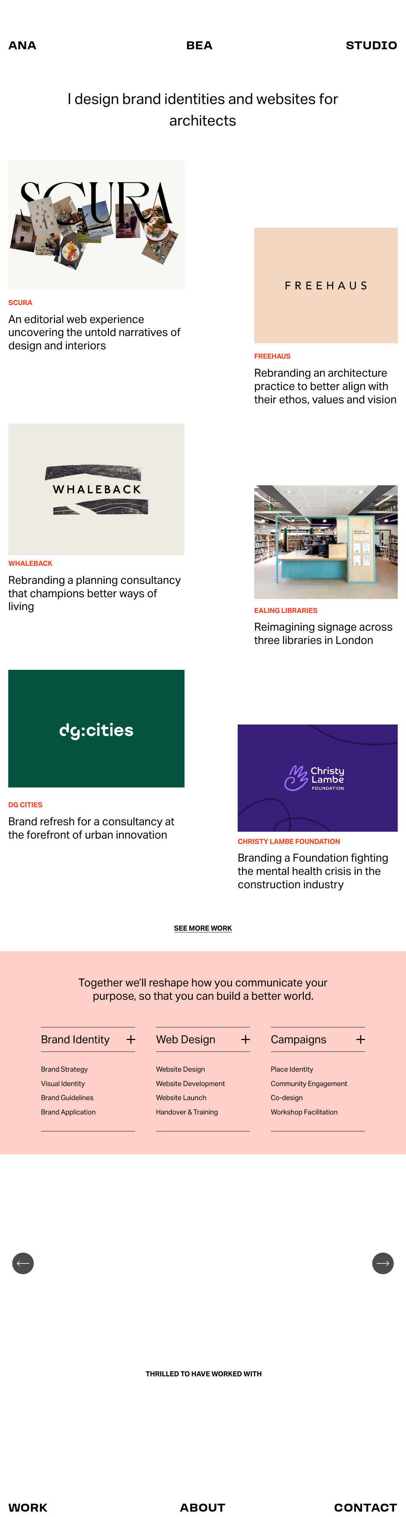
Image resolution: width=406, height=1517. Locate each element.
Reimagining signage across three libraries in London (323, 633)
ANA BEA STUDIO (203, 44)
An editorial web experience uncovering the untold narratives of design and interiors (94, 333)
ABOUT (203, 1507)
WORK (28, 1507)
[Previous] (23, 1263)
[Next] (383, 1263)
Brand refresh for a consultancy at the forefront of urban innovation (91, 828)
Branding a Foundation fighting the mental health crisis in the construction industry (313, 871)
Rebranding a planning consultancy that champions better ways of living (94, 593)
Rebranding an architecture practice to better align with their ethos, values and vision (325, 386)
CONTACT (366, 1507)
